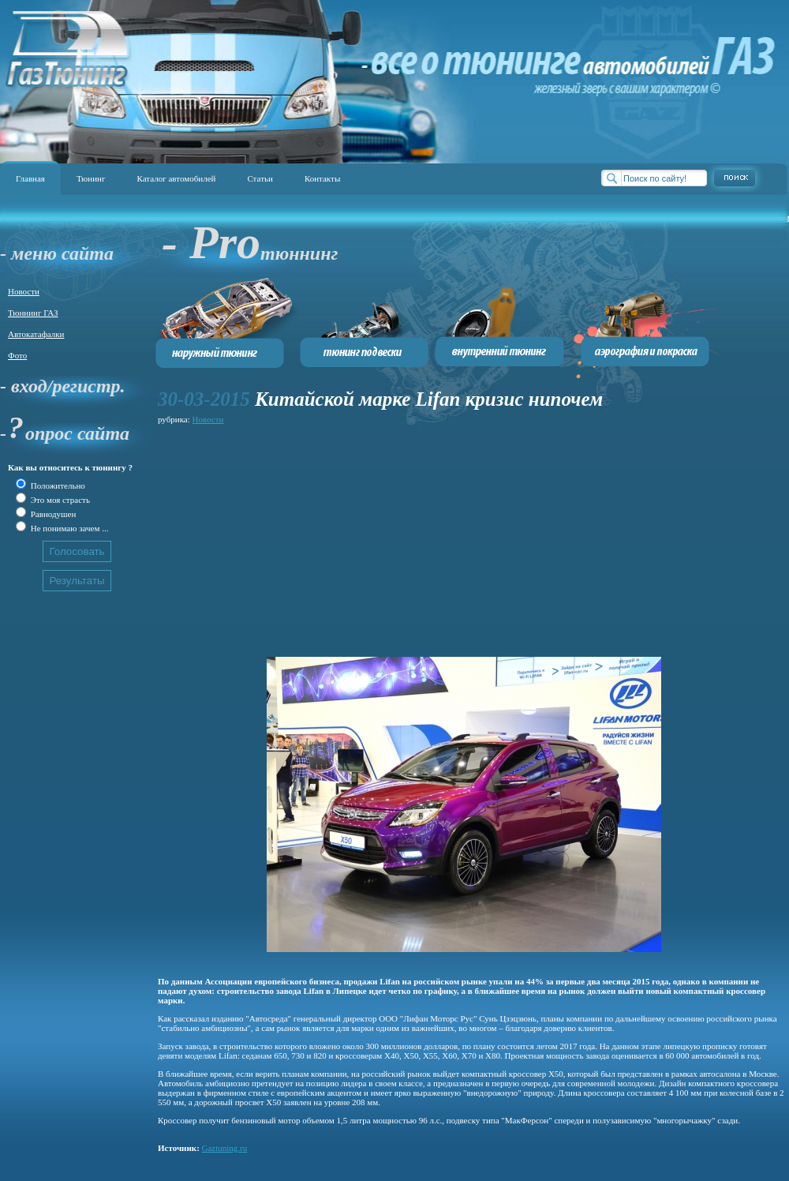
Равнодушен (52, 514)
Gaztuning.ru (225, 1148)
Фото (17, 355)
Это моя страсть (59, 499)
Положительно (56, 485)
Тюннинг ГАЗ (33, 312)
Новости (23, 291)
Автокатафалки (36, 334)
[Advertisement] (382, 538)
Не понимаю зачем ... (68, 528)
